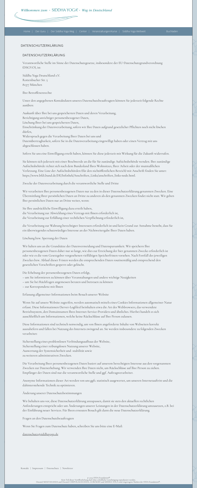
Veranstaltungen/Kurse (104, 31)
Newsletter (67, 468)
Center (83, 31)
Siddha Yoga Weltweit (134, 31)
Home (27, 31)
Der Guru (40, 31)
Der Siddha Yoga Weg (62, 31)
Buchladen (172, 31)
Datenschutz (53, 468)
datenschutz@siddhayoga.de (40, 434)
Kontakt (25, 468)
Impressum (37, 468)
